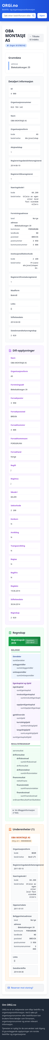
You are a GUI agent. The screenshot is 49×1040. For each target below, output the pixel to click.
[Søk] (33, 15)
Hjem (42, 15)
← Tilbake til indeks (34, 38)
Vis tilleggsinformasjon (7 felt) (24, 811)
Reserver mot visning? (20, 987)
